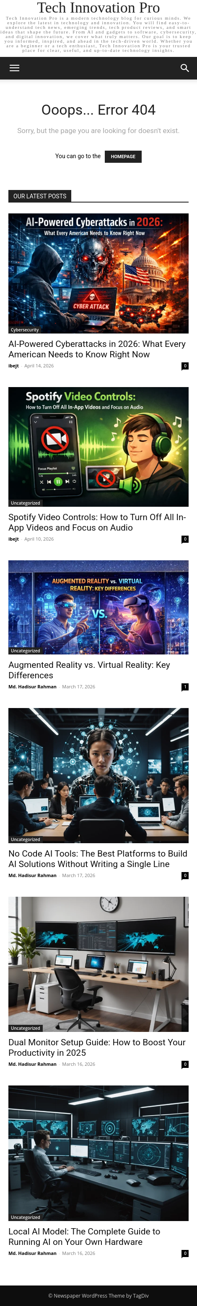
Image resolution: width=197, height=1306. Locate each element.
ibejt (13, 365)
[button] (14, 68)
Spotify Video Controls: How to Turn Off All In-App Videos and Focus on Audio (97, 522)
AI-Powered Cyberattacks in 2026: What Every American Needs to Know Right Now (97, 349)
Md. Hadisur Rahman (32, 686)
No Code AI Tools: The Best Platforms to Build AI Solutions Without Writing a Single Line (97, 859)
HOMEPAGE (123, 156)
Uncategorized (25, 503)
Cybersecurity (25, 330)
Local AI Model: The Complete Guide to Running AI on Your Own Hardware (84, 1236)
